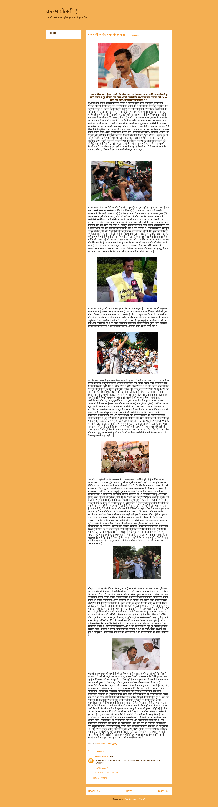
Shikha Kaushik (102, 756)
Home (129, 791)
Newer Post (94, 791)
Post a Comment (99, 778)
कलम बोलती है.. (63, 11)
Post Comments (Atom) (134, 799)
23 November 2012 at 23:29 (107, 772)
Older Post (163, 791)
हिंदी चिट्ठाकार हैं (102, 768)
